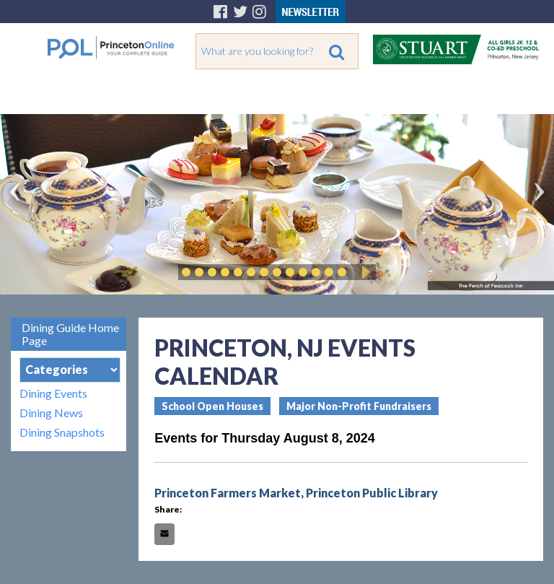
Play (363, 272)
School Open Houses (212, 406)
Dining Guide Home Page (70, 334)
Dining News (51, 412)
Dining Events (53, 393)
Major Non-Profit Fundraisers (358, 406)
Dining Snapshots (62, 432)
